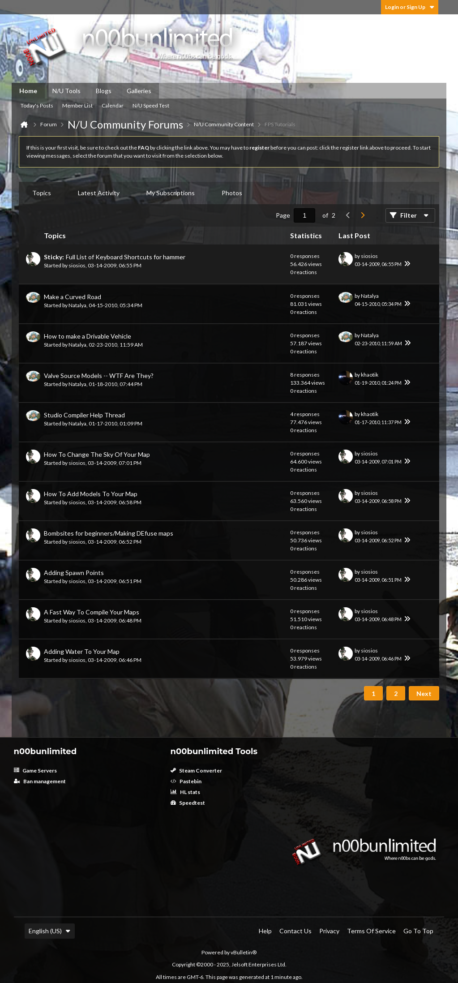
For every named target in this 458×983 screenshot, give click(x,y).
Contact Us (295, 931)
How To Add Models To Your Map (90, 494)
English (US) (50, 931)
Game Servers (35, 770)
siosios (77, 265)
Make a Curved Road (72, 296)
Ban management (40, 781)
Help (265, 931)
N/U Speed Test (151, 105)
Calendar (113, 105)
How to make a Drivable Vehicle (87, 336)
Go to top (418, 931)
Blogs (103, 90)
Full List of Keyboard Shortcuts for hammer (125, 257)
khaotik (369, 374)
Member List (77, 105)
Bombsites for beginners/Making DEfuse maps (108, 533)
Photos (232, 193)
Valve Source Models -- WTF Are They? (99, 375)
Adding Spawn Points (74, 572)
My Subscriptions (170, 193)
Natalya (77, 305)
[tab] (41, 193)
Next (424, 693)
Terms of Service (371, 931)
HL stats (185, 792)
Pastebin (186, 781)
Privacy (329, 931)
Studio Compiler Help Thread (84, 415)
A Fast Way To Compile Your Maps (91, 612)
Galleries (139, 90)
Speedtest (188, 802)
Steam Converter (196, 770)
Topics (41, 193)
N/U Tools (66, 90)
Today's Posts (37, 105)
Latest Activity (99, 193)
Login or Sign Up (409, 7)
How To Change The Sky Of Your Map (97, 454)
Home (28, 90)
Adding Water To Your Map (82, 651)
